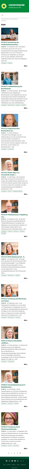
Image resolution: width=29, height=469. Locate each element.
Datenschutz (14, 467)
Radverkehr (11, 275)
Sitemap (13, 464)
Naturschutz (11, 105)
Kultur (9, 191)
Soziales (22, 231)
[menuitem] (4, 464)
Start (4, 464)
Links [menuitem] (21, 461)
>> (20, 453)
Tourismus (15, 445)
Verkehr (10, 63)
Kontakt (8, 464)
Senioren (16, 231)
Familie (10, 231)
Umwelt (18, 105)
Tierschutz (10, 149)
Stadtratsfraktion (16, 5)
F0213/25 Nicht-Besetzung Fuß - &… (13, 257)
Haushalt (10, 403)
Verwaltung (11, 361)
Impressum (23, 464)
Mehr (25, 66)
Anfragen (3, 20)
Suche (18, 464)
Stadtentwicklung (17, 191)
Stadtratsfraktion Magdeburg (9, 19)
